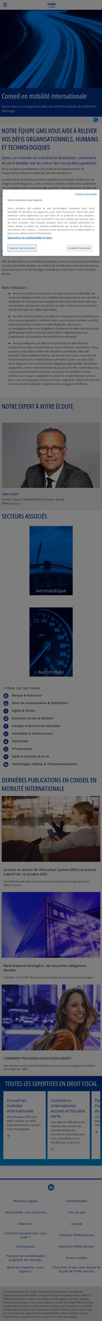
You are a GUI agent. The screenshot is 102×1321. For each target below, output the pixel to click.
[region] (51, 223)
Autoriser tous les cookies (22, 248)
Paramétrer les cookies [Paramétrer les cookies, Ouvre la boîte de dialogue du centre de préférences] (79, 248)
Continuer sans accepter (86, 194)
